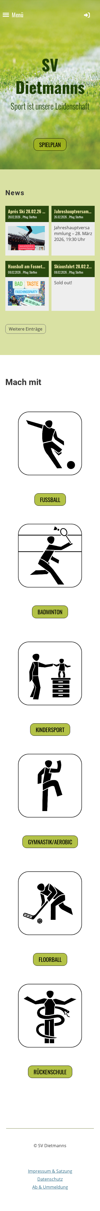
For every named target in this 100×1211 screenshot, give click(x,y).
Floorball (50, 959)
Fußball (50, 499)
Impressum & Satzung (50, 1171)
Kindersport (50, 729)
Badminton (50, 612)
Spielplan (50, 144)
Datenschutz (50, 1179)
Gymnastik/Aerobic (50, 842)
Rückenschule (50, 1072)
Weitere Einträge (25, 329)
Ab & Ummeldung (50, 1187)
